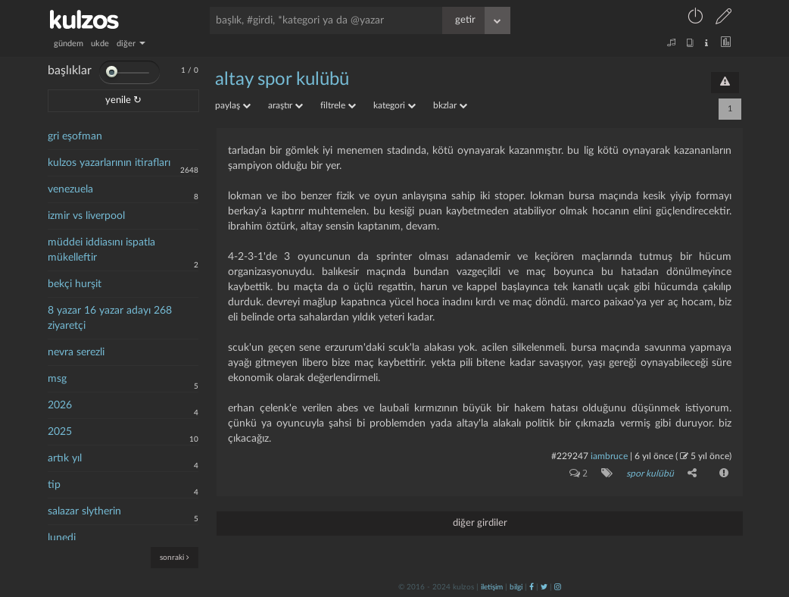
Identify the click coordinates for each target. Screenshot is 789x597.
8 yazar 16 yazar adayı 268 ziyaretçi (110, 318)
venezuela (70, 189)
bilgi (516, 587)
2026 (60, 405)
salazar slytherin (84, 511)
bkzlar (450, 105)
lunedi (62, 538)
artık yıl (65, 458)
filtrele (338, 105)
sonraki (174, 557)
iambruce (609, 456)
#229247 (569, 456)
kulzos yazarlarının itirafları (109, 163)
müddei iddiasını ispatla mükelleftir (101, 250)
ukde (100, 43)
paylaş (233, 105)
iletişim (492, 587)
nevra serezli (76, 352)
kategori (394, 105)
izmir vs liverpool (86, 216)
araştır (285, 105)
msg (57, 379)
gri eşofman (75, 136)
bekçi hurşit (74, 284)
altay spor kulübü (282, 79)
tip (54, 485)
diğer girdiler (480, 523)
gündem (68, 43)
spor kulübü (650, 473)
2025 (60, 432)
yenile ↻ (123, 100)
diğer (131, 43)
